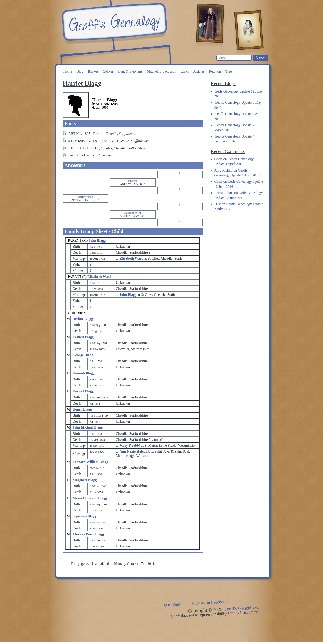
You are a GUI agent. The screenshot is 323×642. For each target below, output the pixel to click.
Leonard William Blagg (90, 462)
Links (185, 71)
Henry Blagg (82, 409)
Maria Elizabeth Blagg (90, 498)
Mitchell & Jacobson (161, 71)
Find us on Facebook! (210, 602)
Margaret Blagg (85, 480)
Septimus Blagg (84, 516)
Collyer (108, 71)
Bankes (93, 71)
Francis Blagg (83, 337)
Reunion (215, 71)
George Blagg (83, 355)
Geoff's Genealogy (113, 22)
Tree (228, 71)
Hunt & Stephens (130, 71)
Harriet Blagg (83, 391)
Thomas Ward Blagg (88, 534)
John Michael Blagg (88, 427)
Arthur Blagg (83, 319)
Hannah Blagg (83, 373)
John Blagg (97, 240)
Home (67, 71)
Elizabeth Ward (99, 277)
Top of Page (170, 604)
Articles (199, 71)
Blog (80, 71)
